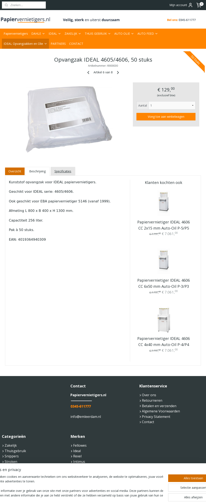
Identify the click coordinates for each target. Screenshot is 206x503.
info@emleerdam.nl (85, 416)
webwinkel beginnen (115, 495)
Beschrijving (37, 171)
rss (98, 495)
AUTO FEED (147, 34)
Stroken (11, 461)
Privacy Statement (156, 416)
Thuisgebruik (15, 451)
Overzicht (14, 171)
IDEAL (55, 34)
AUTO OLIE (124, 34)
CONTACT (76, 44)
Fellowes (80, 445)
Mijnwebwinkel (151, 495)
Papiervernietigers (16, 34)
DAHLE (38, 34)
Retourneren (150, 400)
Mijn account (181, 5)
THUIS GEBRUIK (98, 34)
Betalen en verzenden (159, 406)
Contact (148, 422)
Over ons (149, 395)
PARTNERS (58, 44)
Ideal (77, 451)
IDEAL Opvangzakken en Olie (25, 44)
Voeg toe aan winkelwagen (166, 117)
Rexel (77, 456)
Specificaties (62, 171)
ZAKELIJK (73, 34)
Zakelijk (11, 445)
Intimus (79, 461)
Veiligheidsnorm (17, 467)
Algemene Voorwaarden (161, 411)
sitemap (89, 495)
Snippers (12, 456)
